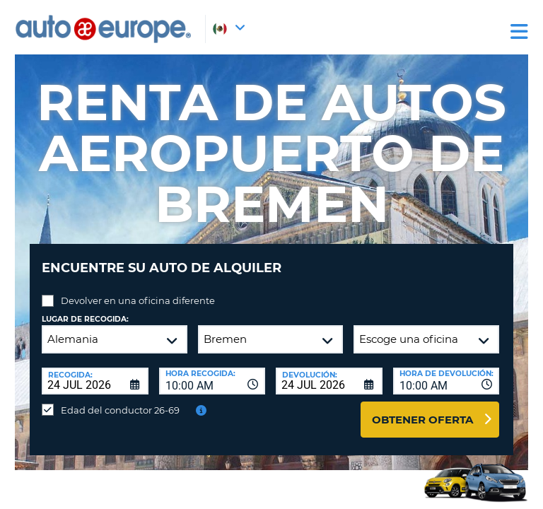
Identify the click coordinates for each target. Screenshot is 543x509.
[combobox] (212, 381)
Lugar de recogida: (85, 319)
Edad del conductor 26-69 (120, 410)
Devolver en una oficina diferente (138, 300)
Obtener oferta (422, 419)
